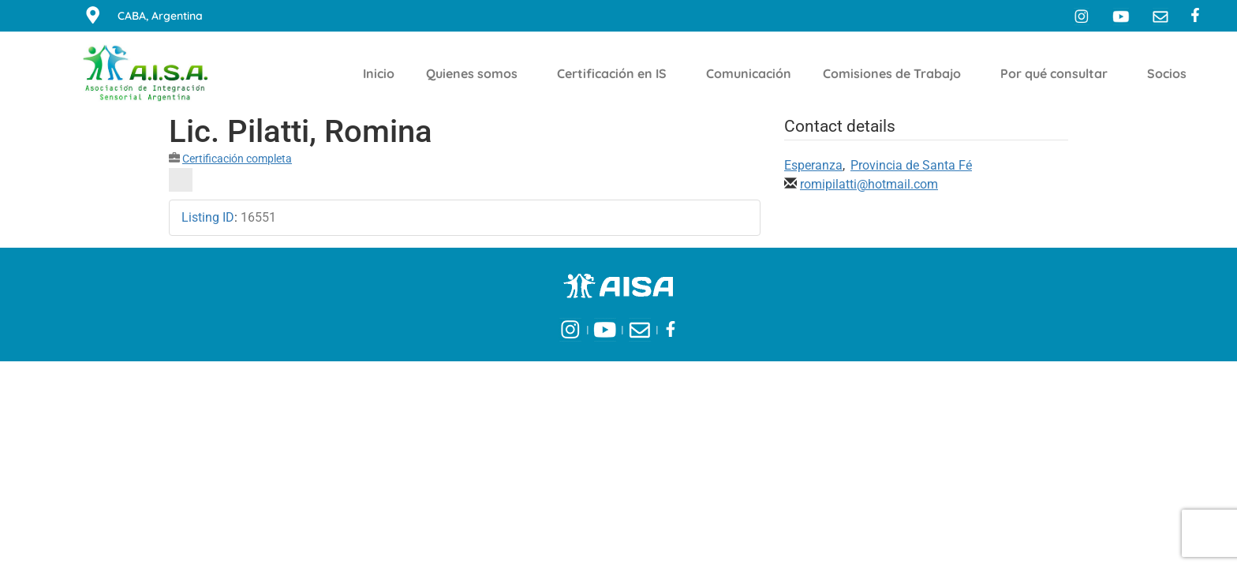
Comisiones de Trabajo (896, 73)
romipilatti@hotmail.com (869, 184)
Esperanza (813, 165)
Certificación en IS (616, 73)
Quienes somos (475, 73)
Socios (1170, 73)
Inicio (378, 73)
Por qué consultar (1058, 73)
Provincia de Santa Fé (911, 165)
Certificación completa (237, 158)
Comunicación (748, 73)
